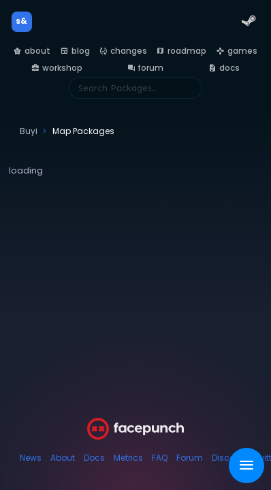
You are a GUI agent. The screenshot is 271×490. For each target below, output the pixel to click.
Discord (228, 457)
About (62, 457)
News (31, 457)
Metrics (128, 457)
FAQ (160, 457)
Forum (189, 457)
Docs (94, 457)
